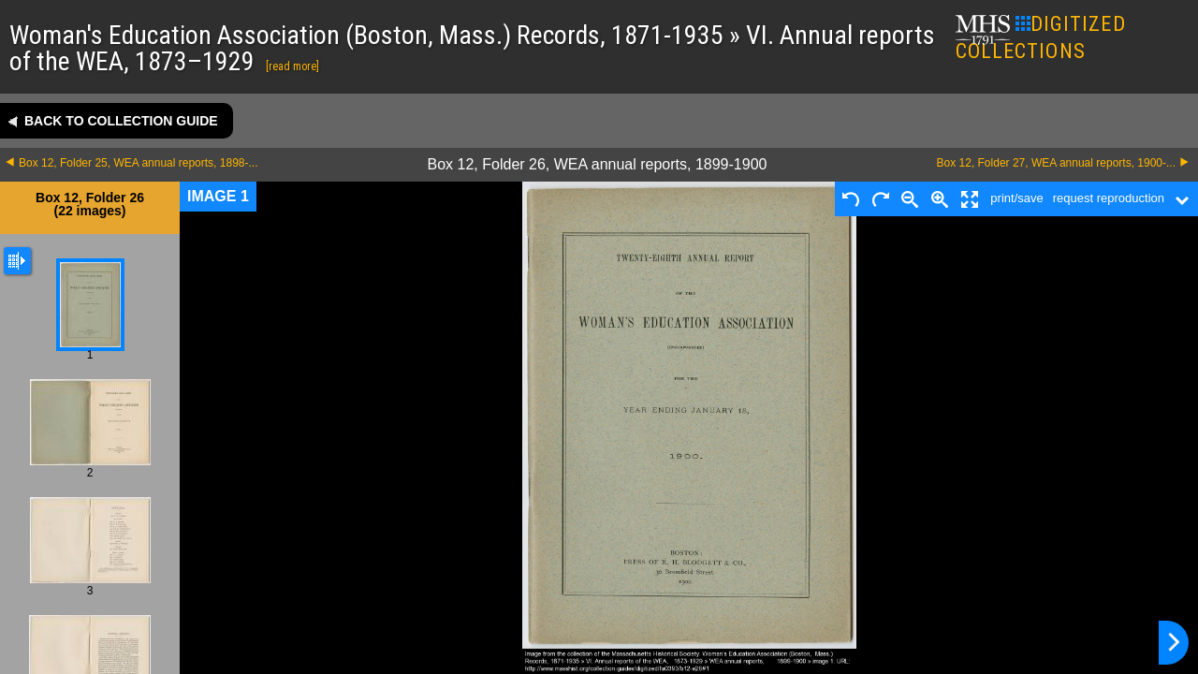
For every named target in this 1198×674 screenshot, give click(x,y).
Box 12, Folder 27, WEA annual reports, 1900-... (1056, 162)
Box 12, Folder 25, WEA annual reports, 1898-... (138, 162)
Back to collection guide (121, 120)
